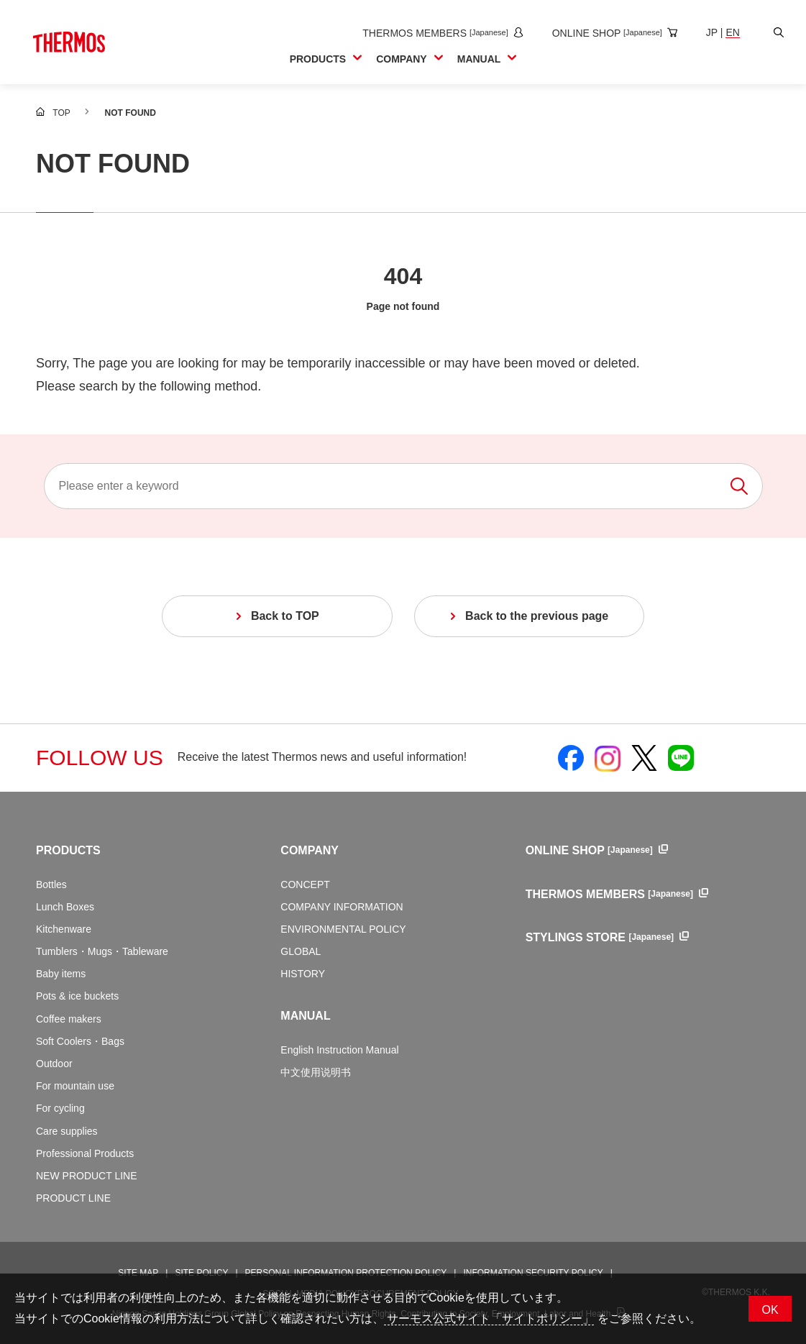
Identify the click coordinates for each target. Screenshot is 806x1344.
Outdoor (54, 1063)
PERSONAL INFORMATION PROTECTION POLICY (346, 1273)
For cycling (60, 1108)
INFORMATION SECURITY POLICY (533, 1273)
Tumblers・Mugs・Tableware (102, 951)
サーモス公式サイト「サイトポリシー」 (489, 1318)
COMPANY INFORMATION (341, 907)
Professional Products (85, 1153)
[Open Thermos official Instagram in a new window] (607, 758)
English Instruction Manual (339, 1050)
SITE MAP (138, 1273)
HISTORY (302, 973)
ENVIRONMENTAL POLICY (343, 929)
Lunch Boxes (65, 907)
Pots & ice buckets (77, 996)
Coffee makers (68, 1019)
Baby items (61, 973)
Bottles (51, 884)
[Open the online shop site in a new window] (608, 33)
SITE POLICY (201, 1273)
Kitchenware (63, 929)
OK (769, 1310)
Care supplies (67, 1131)
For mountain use (75, 1086)
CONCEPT (304, 884)
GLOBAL (300, 951)
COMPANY (309, 850)
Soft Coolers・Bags (80, 1041)
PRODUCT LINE (73, 1198)
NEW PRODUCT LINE (86, 1175)
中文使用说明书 (315, 1072)
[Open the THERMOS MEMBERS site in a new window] (436, 33)
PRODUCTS (68, 850)
